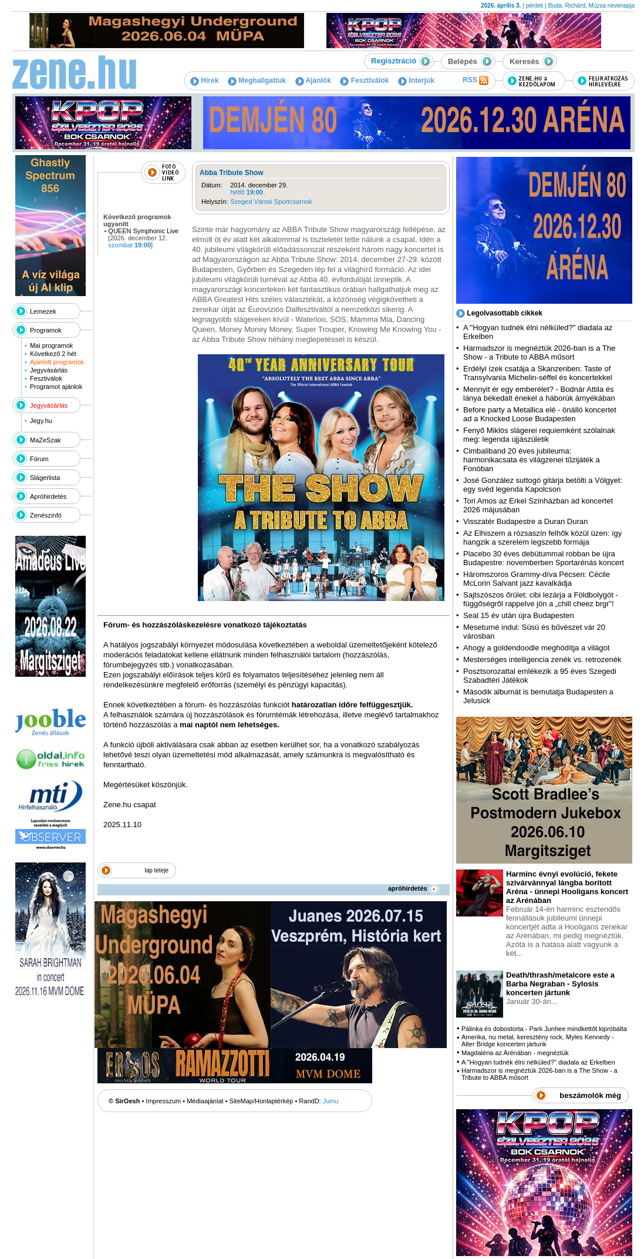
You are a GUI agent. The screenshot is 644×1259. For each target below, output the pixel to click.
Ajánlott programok (57, 361)
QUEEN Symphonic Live (143, 230)
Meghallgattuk (257, 80)
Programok (46, 330)
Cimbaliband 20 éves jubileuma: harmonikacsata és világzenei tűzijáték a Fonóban (531, 459)
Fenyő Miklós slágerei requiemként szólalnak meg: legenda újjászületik (539, 435)
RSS (475, 80)
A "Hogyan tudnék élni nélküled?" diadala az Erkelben (538, 1062)
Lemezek (43, 311)
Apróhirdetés (48, 496)
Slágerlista (45, 477)
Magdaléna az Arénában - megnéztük (515, 1052)
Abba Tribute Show (232, 173)
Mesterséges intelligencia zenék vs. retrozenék (542, 659)
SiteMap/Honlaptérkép (262, 1100)
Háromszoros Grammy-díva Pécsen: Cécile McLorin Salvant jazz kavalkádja (536, 578)
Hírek (204, 80)
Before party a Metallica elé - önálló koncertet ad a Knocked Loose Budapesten (539, 414)
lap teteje (156, 870)
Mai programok (51, 345)
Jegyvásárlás (49, 370)
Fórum (39, 458)
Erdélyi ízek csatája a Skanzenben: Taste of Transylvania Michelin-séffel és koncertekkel (537, 373)
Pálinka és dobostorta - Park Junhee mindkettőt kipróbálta (544, 1028)
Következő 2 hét (53, 353)
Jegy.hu (41, 420)
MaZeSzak (45, 440)
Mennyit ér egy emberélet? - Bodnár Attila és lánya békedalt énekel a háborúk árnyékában (539, 393)
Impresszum (163, 1100)
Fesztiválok (364, 80)
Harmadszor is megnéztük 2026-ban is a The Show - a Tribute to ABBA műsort (539, 352)
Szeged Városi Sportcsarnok (271, 201)
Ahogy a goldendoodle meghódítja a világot (536, 647)
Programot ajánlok (56, 386)
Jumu (331, 1100)
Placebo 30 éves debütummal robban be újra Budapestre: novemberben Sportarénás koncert (543, 558)
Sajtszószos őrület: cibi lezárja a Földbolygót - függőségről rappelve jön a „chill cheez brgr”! (540, 599)
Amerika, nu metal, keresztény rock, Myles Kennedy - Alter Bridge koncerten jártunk (537, 1040)
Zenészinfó (46, 515)
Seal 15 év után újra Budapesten (520, 615)
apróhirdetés (413, 888)
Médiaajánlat (205, 1100)
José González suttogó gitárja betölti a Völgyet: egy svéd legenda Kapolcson (542, 484)
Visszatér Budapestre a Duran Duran (525, 521)
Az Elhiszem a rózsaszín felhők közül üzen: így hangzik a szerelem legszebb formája (542, 537)
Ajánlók (313, 80)
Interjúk (416, 80)
